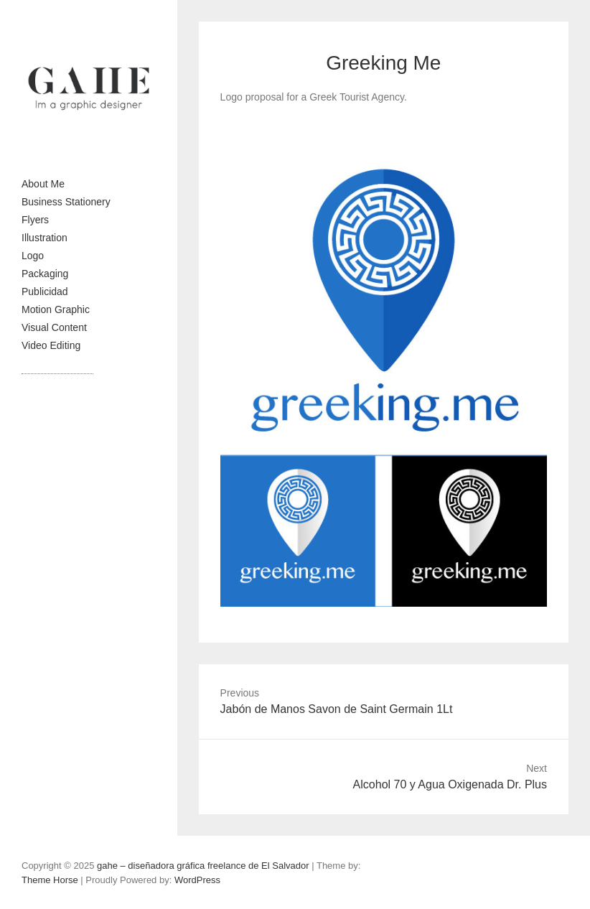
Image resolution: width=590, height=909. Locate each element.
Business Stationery (66, 202)
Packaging (45, 273)
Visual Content (54, 327)
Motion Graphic (56, 309)
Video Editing (51, 345)
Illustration (44, 237)
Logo (33, 255)
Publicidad (45, 291)
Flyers (35, 219)
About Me (43, 184)
